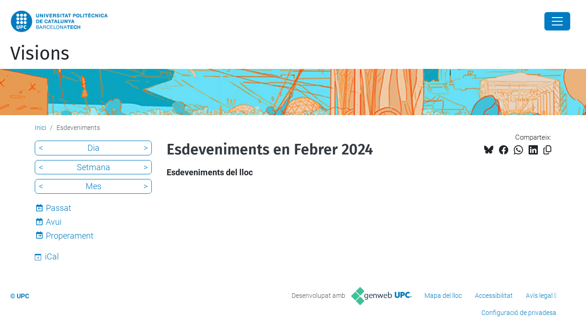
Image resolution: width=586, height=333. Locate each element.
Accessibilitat (494, 295)
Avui (54, 222)
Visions (39, 54)
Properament (70, 235)
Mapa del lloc (443, 295)
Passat (58, 208)
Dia (93, 148)
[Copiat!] (547, 150)
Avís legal (539, 295)
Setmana (93, 167)
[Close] (557, 21)
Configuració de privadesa (518, 312)
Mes (93, 186)
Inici (40, 127)
